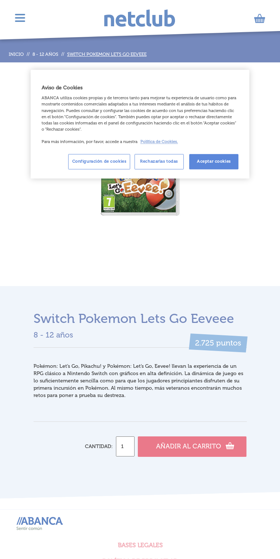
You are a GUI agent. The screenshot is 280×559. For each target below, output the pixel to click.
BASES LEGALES (140, 545)
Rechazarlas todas (159, 161)
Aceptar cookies (214, 161)
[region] (140, 124)
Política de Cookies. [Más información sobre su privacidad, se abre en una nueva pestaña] (159, 141)
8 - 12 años (45, 54)
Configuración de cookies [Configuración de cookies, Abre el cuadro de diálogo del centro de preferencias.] (99, 161)
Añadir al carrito (195, 445)
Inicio (16, 54)
